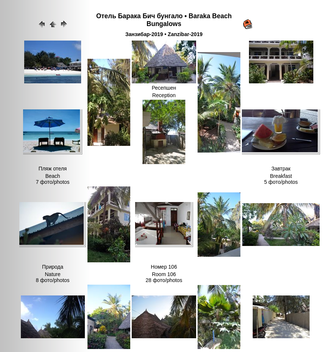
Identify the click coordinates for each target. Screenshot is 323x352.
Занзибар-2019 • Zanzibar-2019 (163, 34)
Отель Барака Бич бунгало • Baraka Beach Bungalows (163, 20)
